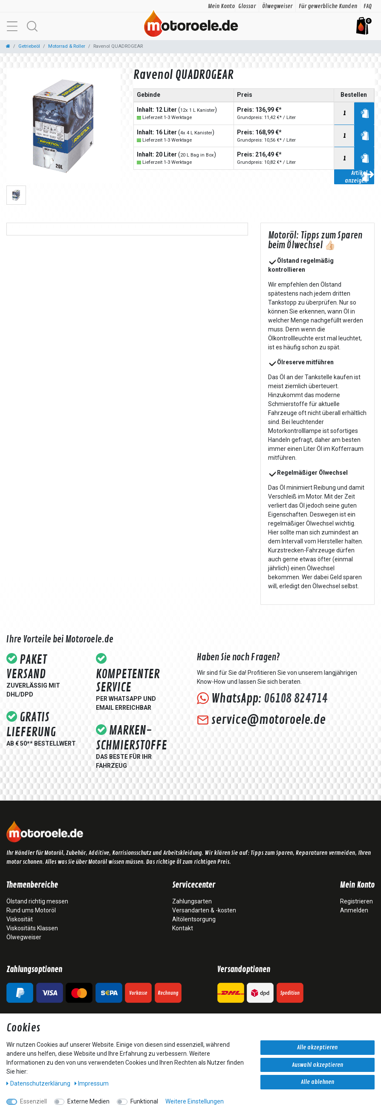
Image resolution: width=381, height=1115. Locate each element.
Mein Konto (221, 6)
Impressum (92, 1083)
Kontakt (182, 928)
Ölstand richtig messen (37, 901)
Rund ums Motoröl (31, 910)
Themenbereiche (32, 885)
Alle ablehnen (317, 1082)
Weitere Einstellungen (194, 1101)
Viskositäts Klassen (32, 928)
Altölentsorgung (194, 919)
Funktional (144, 1101)
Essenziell (33, 1101)
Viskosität (19, 919)
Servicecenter (193, 885)
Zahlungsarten (192, 901)
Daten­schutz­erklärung (39, 1083)
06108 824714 (295, 698)
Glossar (247, 6)
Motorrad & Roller (66, 46)
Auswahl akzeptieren (317, 1065)
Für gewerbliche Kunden (328, 6)
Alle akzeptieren (317, 1047)
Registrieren (356, 901)
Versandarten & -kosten (204, 910)
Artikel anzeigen (359, 176)
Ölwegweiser (277, 6)
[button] (32, 26)
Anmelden (354, 910)
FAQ (368, 6)
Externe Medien (88, 1101)
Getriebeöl (29, 46)
